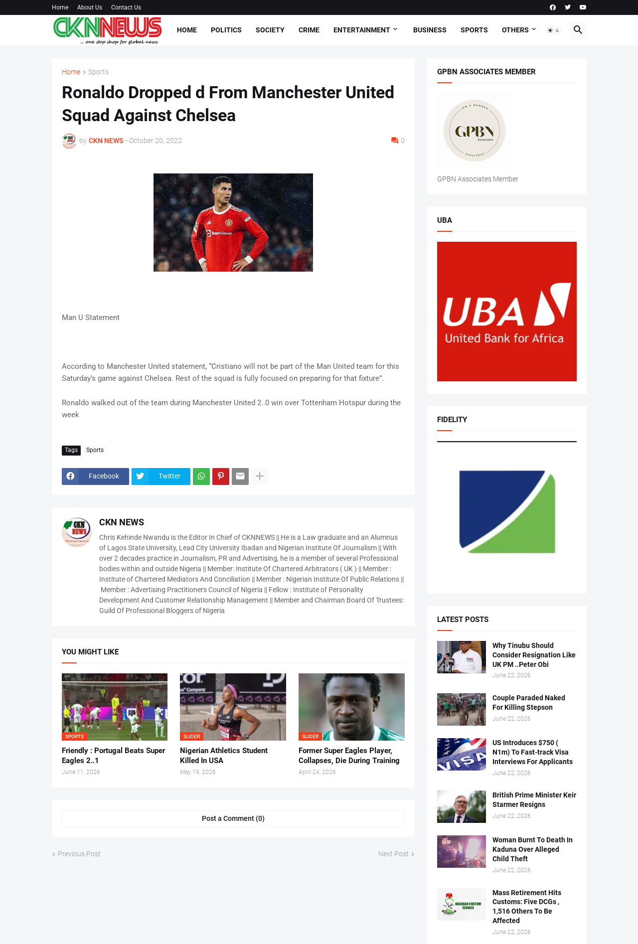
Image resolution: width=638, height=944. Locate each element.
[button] (553, 30)
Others (515, 30)
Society (270, 30)
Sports (474, 30)
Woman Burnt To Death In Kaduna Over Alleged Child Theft (532, 849)
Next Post (393, 854)
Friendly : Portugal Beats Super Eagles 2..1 (113, 755)
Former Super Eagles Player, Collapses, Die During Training (349, 755)
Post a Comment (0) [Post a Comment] (233, 818)
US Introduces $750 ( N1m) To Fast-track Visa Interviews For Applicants (532, 752)
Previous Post (79, 854)
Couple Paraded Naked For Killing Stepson (528, 702)
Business (430, 30)
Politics (226, 30)
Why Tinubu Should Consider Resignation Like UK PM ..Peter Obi (534, 654)
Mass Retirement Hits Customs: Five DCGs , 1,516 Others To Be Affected (526, 907)
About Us (89, 7)
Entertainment (361, 30)
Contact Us (126, 7)
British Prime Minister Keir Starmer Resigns (534, 799)
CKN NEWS (121, 522)
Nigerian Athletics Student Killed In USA (224, 755)
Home (60, 7)
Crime (309, 30)
